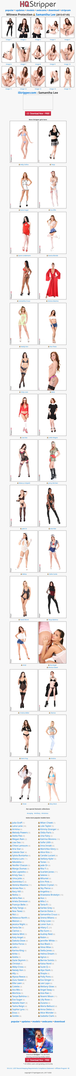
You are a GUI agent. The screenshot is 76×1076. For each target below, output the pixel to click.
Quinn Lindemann (24, 255)
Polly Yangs (18, 907)
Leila (14, 947)
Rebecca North (19, 917)
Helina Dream (47, 953)
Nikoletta (16, 861)
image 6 (9, 63)
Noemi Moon (47, 996)
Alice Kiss (45, 852)
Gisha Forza (18, 943)
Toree (24, 804)
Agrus (43, 956)
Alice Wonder (47, 1012)
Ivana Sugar (24, 210)
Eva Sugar (17, 999)
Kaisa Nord (45, 963)
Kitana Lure (18, 858)
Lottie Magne (53, 438)
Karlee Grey (46, 907)
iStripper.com (27, 92)
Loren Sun (45, 924)
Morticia (16, 992)
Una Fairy (45, 835)
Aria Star (16, 848)
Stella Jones (46, 950)
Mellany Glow (47, 986)
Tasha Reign (18, 1006)
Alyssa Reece (18, 976)
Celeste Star (18, 852)
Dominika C (18, 881)
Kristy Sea (17, 875)
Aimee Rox (17, 888)
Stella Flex (17, 835)
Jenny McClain (53, 483)
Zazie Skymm (19, 960)
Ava (42, 897)
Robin (43, 937)
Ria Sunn (44, 930)
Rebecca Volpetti (24, 483)
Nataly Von (24, 347)
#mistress (45, 813)
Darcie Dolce (46, 911)
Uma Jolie (17, 878)
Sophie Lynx (18, 1009)
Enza (14, 1012)
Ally (14, 973)
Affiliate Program (61, 1068)
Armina (16, 829)
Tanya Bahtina (53, 620)
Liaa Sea (24, 438)
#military (37, 813)
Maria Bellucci (47, 1006)
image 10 (67, 63)
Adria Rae (17, 897)
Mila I (43, 901)
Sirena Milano (47, 917)
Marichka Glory (48, 848)
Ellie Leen (17, 983)
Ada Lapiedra (19, 871)
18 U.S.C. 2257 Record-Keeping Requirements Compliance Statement (30, 1068)
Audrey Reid (46, 933)
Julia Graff (17, 822)
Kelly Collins (24, 164)
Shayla (43, 973)
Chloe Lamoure (20, 845)
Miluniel (44, 878)
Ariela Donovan (20, 901)
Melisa (24, 574)
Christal (16, 963)
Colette (15, 986)
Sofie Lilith (45, 842)
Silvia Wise (45, 947)
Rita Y (43, 868)
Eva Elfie (53, 210)
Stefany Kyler (47, 858)
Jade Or (24, 529)
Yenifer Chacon (20, 865)
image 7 (23, 63)
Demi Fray (24, 758)
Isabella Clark (47, 1015)
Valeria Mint (18, 933)
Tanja (53, 164)
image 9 (53, 63)
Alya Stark (45, 969)
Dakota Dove (18, 940)
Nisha (15, 894)
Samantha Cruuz (24, 301)
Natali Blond (24, 620)
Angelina (44, 891)
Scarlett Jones (47, 871)
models (30, 10)
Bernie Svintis (47, 960)
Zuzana (44, 1002)
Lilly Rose (45, 999)
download (53, 10)
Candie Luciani (47, 855)
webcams (41, 10)
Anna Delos (46, 1009)
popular (9, 10)
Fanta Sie (16, 927)
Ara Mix (16, 989)
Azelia (15, 956)
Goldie (15, 1015)
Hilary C (44, 927)
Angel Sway (46, 989)
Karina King (18, 950)
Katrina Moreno (48, 838)
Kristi (24, 665)
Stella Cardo (53, 574)
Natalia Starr (18, 1002)
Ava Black (45, 943)
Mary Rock (53, 804)
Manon (15, 920)
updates (20, 10)
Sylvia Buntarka (20, 855)
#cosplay (30, 813)
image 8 (38, 63)
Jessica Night (18, 924)
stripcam (66, 10)
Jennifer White (47, 940)
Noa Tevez (53, 347)
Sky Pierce (45, 888)
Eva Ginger (45, 979)
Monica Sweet (53, 667)
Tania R (44, 904)
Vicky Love (24, 392)
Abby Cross (18, 966)
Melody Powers (20, 832)
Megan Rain (18, 838)
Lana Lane (17, 825)
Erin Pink (44, 881)
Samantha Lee (45, 14)
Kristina (53, 758)
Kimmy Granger (48, 829)
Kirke (14, 953)
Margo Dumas (19, 868)
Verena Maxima (53, 301)
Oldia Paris (45, 832)
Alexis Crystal (47, 884)
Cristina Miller (24, 713)
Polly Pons (45, 976)
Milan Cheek (46, 822)
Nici (14, 914)
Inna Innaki (46, 845)
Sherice (53, 713)
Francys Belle (19, 904)
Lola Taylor (45, 825)
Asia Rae (53, 529)
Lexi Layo (45, 983)
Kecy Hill (16, 891)
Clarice (15, 930)
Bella (53, 392)
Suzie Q (44, 966)
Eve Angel (53, 665)
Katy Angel (17, 937)
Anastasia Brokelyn (50, 894)
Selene (43, 875)
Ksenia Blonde (53, 255)
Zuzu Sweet (18, 979)
